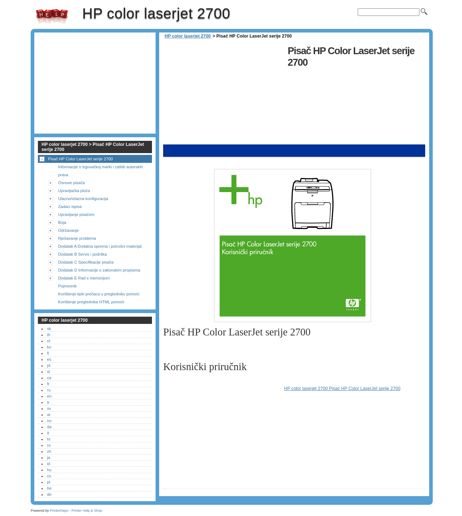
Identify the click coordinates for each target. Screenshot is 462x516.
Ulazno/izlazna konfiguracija (83, 198)
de (49, 494)
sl (48, 371)
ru (49, 390)
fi (48, 353)
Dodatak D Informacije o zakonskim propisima (99, 270)
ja (48, 457)
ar (49, 414)
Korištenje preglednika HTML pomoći (91, 302)
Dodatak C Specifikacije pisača (86, 262)
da (49, 427)
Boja (62, 222)
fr (48, 384)
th (48, 335)
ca (49, 378)
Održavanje (68, 230)
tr (48, 402)
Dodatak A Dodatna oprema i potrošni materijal (99, 246)
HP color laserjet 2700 (52, 16)
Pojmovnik (67, 286)
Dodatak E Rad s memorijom (84, 278)
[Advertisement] (223, 93)
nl (48, 341)
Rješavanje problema (77, 238)
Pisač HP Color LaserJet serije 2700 (80, 159)
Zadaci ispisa (70, 206)
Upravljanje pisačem (76, 214)
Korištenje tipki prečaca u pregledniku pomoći (98, 294)
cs (49, 476)
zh (49, 451)
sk (49, 328)
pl (48, 482)
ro (49, 445)
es (49, 359)
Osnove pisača (71, 183)
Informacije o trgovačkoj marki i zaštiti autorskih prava (100, 171)
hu (49, 470)
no (49, 421)
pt (48, 365)
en (49, 396)
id (48, 463)
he (49, 488)
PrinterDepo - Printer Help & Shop (76, 510)
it (48, 433)
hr (49, 439)
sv (49, 408)
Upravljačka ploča (74, 190)
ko (49, 347)
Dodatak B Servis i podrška (82, 254)
